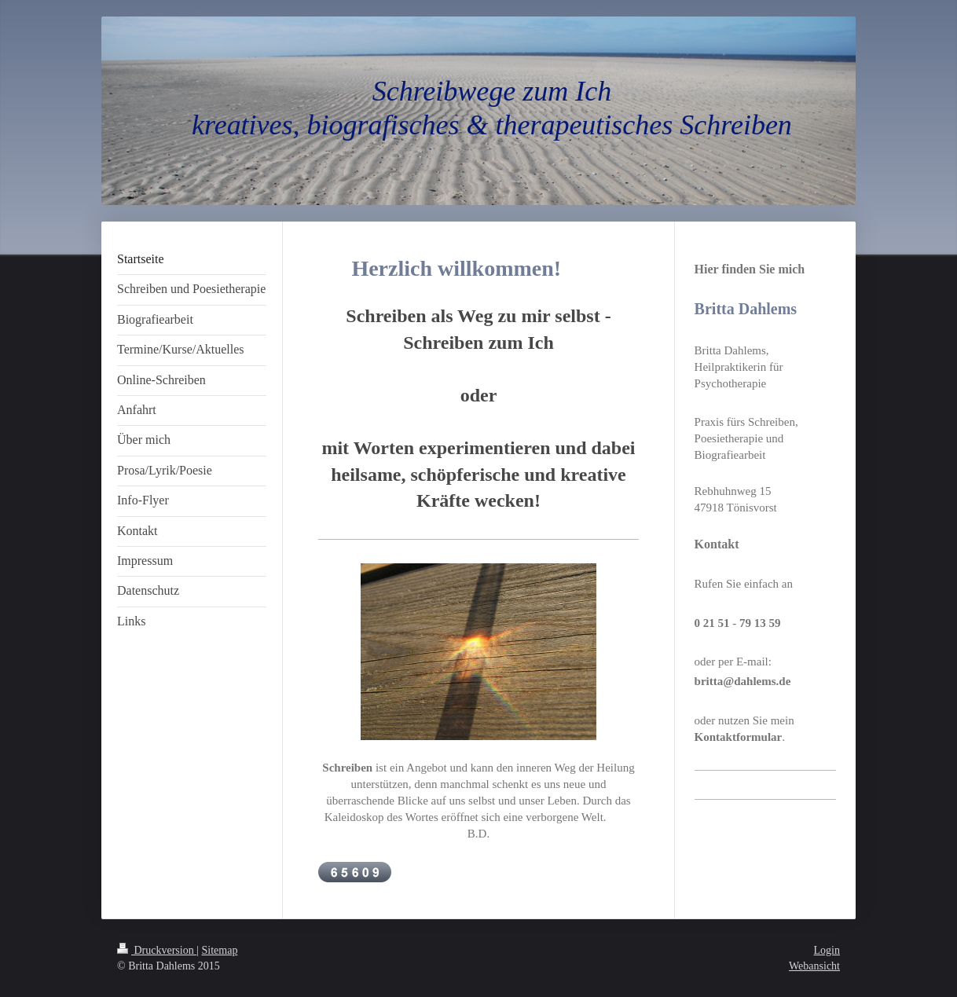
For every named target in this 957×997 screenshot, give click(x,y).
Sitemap (220, 950)
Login (827, 950)
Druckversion (156, 950)
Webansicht (814, 966)
